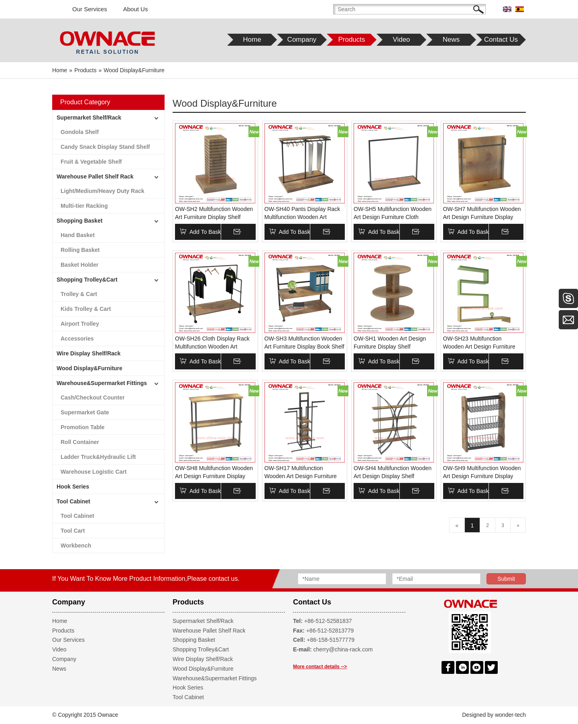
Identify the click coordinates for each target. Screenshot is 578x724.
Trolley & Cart (79, 294)
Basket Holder (79, 265)
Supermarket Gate (85, 412)
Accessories (77, 338)
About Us (135, 9)
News (59, 668)
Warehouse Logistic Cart (93, 471)
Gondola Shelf (80, 132)
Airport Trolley (80, 323)
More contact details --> (320, 666)
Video (59, 649)
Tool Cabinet (73, 501)
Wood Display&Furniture (89, 368)
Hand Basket (78, 235)
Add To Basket (207, 232)
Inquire (248, 232)
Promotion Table (82, 427)
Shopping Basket (79, 220)
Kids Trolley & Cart (86, 309)
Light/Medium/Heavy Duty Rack (102, 191)
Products (63, 630)
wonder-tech (510, 715)
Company (64, 659)
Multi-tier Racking (84, 206)
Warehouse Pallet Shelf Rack (95, 176)
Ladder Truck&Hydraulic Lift (98, 457)
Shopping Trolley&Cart (87, 279)
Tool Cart (73, 530)
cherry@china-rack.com (343, 649)
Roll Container (80, 442)
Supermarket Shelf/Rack (89, 117)
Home (59, 621)
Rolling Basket (80, 250)
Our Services (89, 9)
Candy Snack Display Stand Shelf (105, 147)
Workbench (76, 545)
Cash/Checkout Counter (92, 397)
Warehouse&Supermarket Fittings (102, 383)
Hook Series (73, 486)
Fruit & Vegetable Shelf (91, 161)
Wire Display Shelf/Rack (88, 353)
